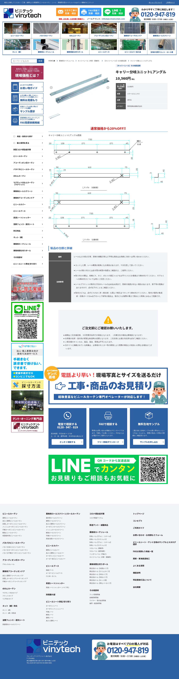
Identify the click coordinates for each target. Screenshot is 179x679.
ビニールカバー (19, 204)
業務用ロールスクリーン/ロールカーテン (63, 513)
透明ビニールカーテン (9, 518)
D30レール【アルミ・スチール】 (101, 536)
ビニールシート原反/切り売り (25, 264)
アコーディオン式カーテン (23, 162)
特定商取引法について (142, 579)
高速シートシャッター (22, 217)
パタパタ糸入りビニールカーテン (13, 547)
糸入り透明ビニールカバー (55, 553)
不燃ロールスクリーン (53, 536)
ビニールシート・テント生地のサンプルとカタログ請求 (154, 543)
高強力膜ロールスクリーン (55, 539)
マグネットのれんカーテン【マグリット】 (23, 183)
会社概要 (136, 587)
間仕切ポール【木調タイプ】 (99, 568)
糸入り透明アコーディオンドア (12, 576)
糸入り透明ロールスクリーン (55, 524)
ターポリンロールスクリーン (55, 527)
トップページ (138, 513)
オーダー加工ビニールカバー (55, 559)
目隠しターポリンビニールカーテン (14, 524)
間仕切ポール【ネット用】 (98, 580)
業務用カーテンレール (22, 244)
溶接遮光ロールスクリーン (11, 624)
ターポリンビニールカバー (55, 556)
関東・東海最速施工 (141, 558)
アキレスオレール (8, 564)
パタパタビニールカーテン (23, 169)
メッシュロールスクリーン (55, 530)
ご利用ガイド (170, 2)
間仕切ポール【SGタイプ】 (99, 577)
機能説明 (136, 572)
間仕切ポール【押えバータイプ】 (101, 583)
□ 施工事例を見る (21, 143)
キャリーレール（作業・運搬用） (101, 557)
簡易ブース (49, 570)
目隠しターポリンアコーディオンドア (15, 578)
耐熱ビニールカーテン (9, 533)
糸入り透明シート (52, 621)
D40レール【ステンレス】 (98, 545)
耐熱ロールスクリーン (53, 533)
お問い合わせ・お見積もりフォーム (148, 535)
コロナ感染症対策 (97, 513)
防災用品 (16, 230)
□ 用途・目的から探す (23, 136)
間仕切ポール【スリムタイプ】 (100, 571)
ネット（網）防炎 (9, 605)
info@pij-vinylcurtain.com (113, 19)
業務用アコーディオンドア (23, 198)
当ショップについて (155, 2)
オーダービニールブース (54, 573)
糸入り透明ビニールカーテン (12, 521)
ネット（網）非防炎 (9, 613)
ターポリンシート (52, 606)
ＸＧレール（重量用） (97, 548)
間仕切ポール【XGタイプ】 (99, 574)
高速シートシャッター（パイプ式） (58, 587)
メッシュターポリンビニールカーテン (15, 527)
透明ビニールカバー (52, 550)
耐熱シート (49, 615)
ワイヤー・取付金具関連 (98, 600)
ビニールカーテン (20, 156)
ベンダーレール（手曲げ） (98, 554)
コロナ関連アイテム (96, 518)
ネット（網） (18, 237)
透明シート (49, 618)
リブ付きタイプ (7, 599)
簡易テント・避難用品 (99, 525)
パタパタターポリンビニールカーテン (15, 550)
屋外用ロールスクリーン (54, 518)
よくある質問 (138, 565)
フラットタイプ (7, 596)
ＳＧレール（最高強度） (98, 551)
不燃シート (49, 612)
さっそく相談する (67, 441)
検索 (40, 61)
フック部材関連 (95, 594)
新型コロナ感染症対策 (22, 149)
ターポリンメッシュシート (55, 609)
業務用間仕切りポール (22, 250)
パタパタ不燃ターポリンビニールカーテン (16, 553)
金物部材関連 (94, 597)
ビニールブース (19, 211)
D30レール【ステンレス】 (98, 539)
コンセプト (137, 520)
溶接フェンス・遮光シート (23, 224)
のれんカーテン (19, 176)
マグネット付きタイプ (9, 593)
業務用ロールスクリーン (22, 191)
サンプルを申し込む (149, 441)
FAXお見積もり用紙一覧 (143, 551)
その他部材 (17, 257)
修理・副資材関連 (95, 603)
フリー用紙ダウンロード (108, 441)
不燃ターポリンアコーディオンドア (14, 581)
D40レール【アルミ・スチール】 (101, 542)
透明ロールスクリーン (53, 521)
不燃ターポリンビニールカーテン (13, 530)
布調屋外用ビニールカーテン (12, 536)
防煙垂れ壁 (50, 594)
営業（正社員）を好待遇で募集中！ (72, 19)
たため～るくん (51, 576)
